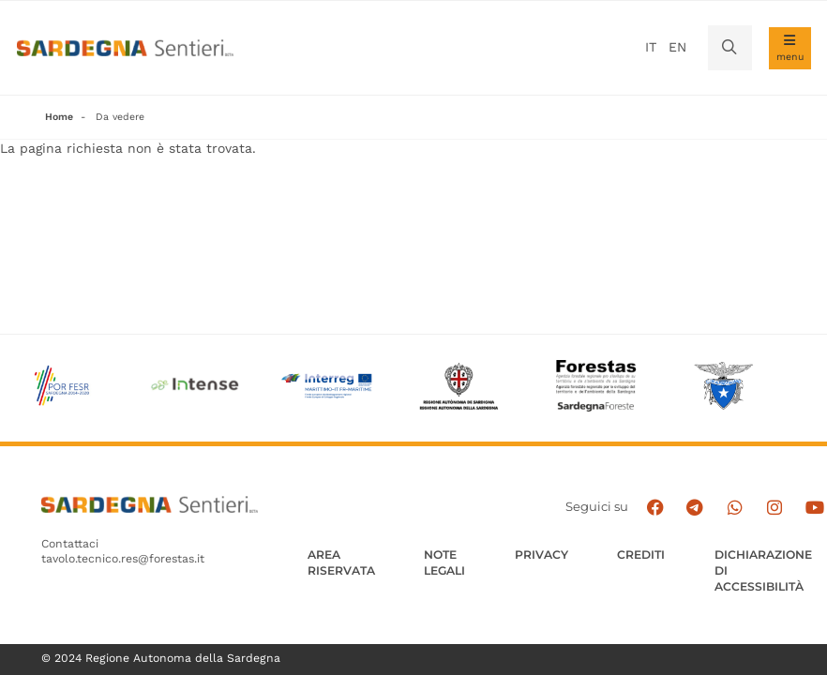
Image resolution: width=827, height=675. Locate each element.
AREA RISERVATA (341, 563)
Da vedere (120, 117)
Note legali (444, 563)
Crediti (641, 555)
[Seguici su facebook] (659, 508)
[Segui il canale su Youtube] (814, 508)
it (650, 46)
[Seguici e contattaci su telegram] (698, 508)
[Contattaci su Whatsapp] (737, 508)
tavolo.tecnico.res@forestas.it (122, 559)
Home (59, 117)
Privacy (541, 555)
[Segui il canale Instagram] (776, 508)
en (677, 46)
